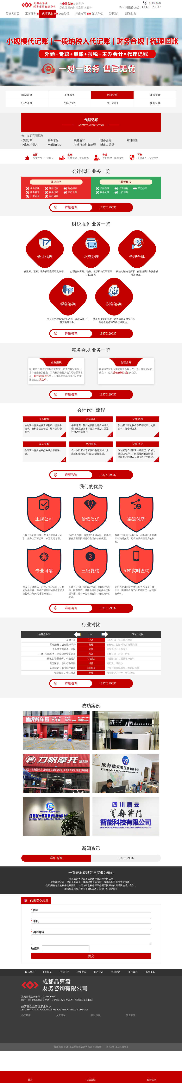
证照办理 (143, 188)
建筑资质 (64, 13)
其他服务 (126, 181)
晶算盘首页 (12, 13)
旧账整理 (105, 188)
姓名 (35, 910)
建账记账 (54, 188)
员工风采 (61, 1015)
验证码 (35, 948)
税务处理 (105, 192)
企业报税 (35, 188)
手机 (35, 921)
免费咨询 (151, 1079)
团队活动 (95, 1015)
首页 (30, 135)
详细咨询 (71, 207)
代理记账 (47, 13)
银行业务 (73, 192)
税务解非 (35, 192)
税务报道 (54, 192)
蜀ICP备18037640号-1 (117, 1047)
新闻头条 (130, 13)
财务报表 (73, 188)
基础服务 (56, 181)
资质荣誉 (130, 1015)
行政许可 (80, 13)
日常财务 (35, 196)
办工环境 (26, 1015)
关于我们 (114, 13)
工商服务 (30, 13)
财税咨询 (54, 196)
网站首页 (26, 95)
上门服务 (124, 192)
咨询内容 (37, 932)
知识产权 (97, 13)
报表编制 (124, 188)
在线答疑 (91, 1079)
